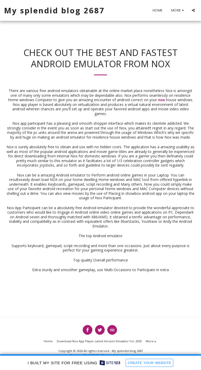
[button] (193, 10)
